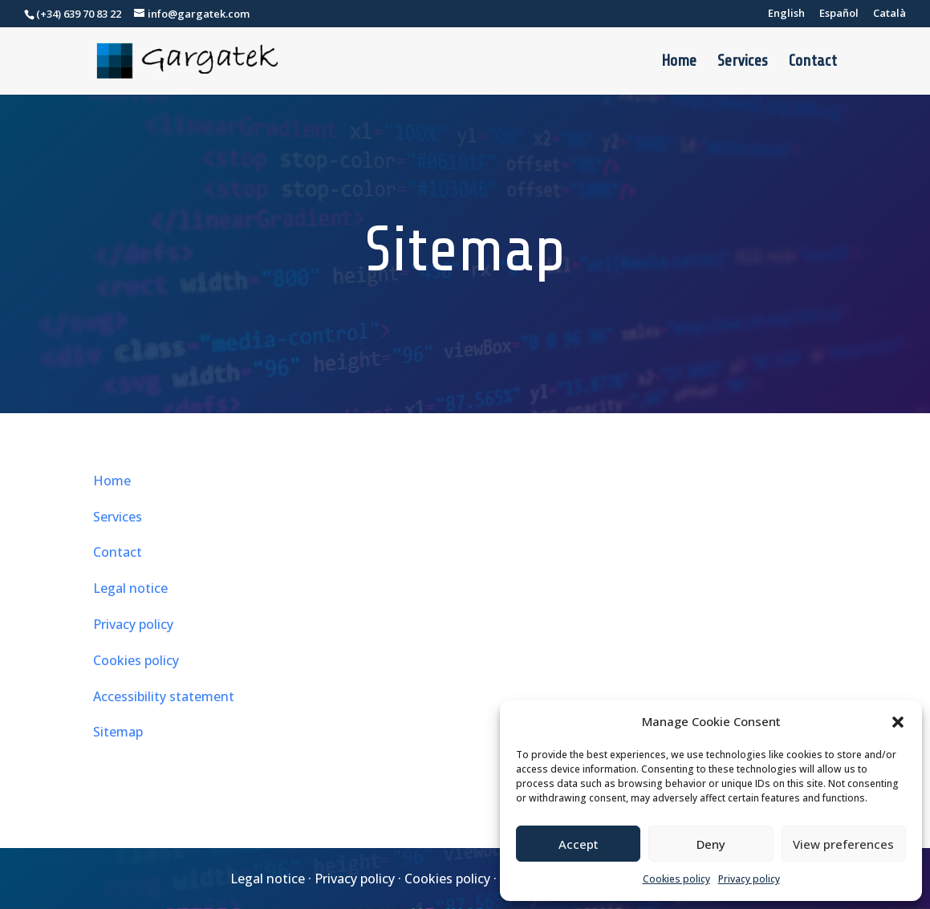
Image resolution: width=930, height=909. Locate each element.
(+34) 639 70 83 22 (78, 13)
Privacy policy (749, 879)
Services (742, 62)
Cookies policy (676, 879)
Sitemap (118, 732)
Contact (813, 62)
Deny (710, 844)
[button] (898, 722)
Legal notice (130, 588)
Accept (578, 844)
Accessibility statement (163, 696)
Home (678, 62)
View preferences (843, 844)
